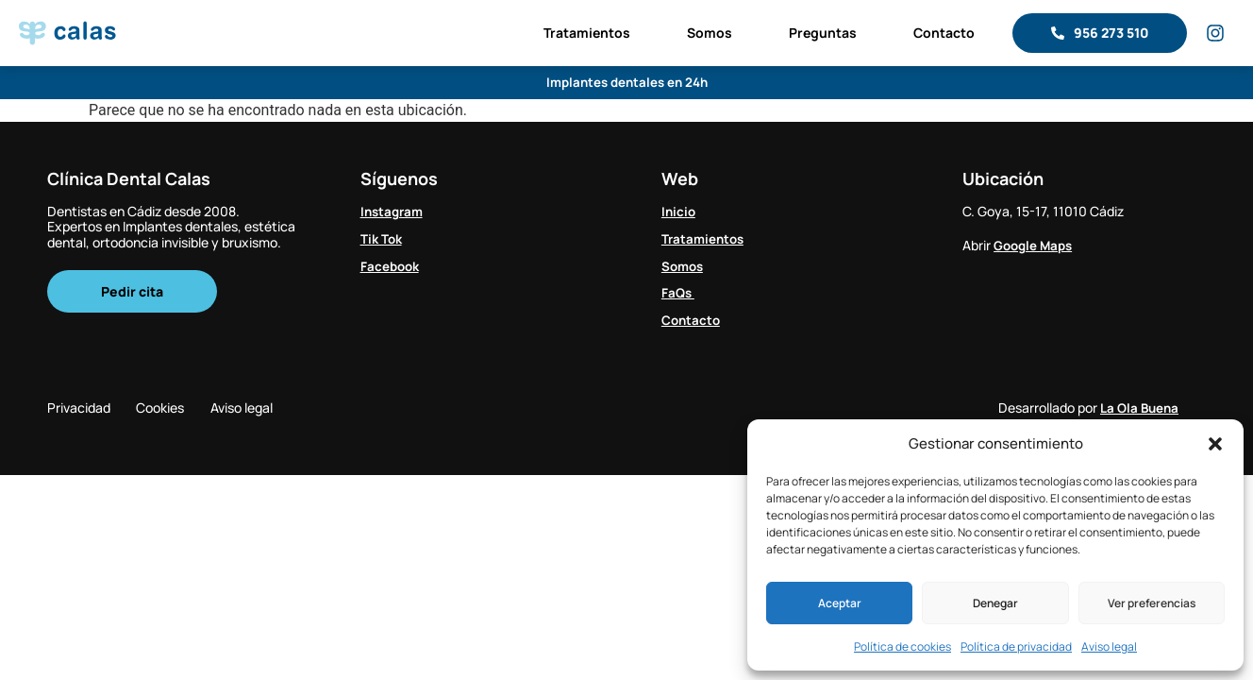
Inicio (679, 211)
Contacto (944, 33)
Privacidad (78, 408)
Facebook (391, 265)
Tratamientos (586, 33)
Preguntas (823, 33)
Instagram (393, 211)
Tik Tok (382, 237)
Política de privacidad (1016, 646)
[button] (1215, 443)
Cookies (172, 408)
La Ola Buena (1141, 408)
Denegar (995, 603)
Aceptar (839, 603)
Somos (709, 33)
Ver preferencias (1151, 603)
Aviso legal (1109, 646)
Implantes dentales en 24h (627, 83)
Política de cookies (902, 646)
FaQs (678, 292)
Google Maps (1036, 245)
